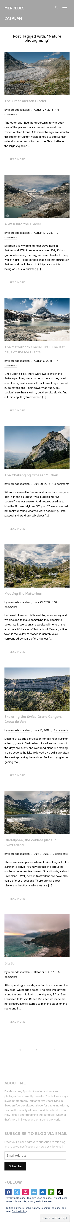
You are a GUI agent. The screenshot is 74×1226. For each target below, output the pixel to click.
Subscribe (15, 1166)
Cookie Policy (19, 1211)
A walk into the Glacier (22, 224)
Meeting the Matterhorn (23, 594)
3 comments (61, 483)
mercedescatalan (19, 109)
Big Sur (10, 963)
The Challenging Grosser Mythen (31, 475)
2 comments (61, 730)
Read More (17, 159)
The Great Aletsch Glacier (25, 101)
